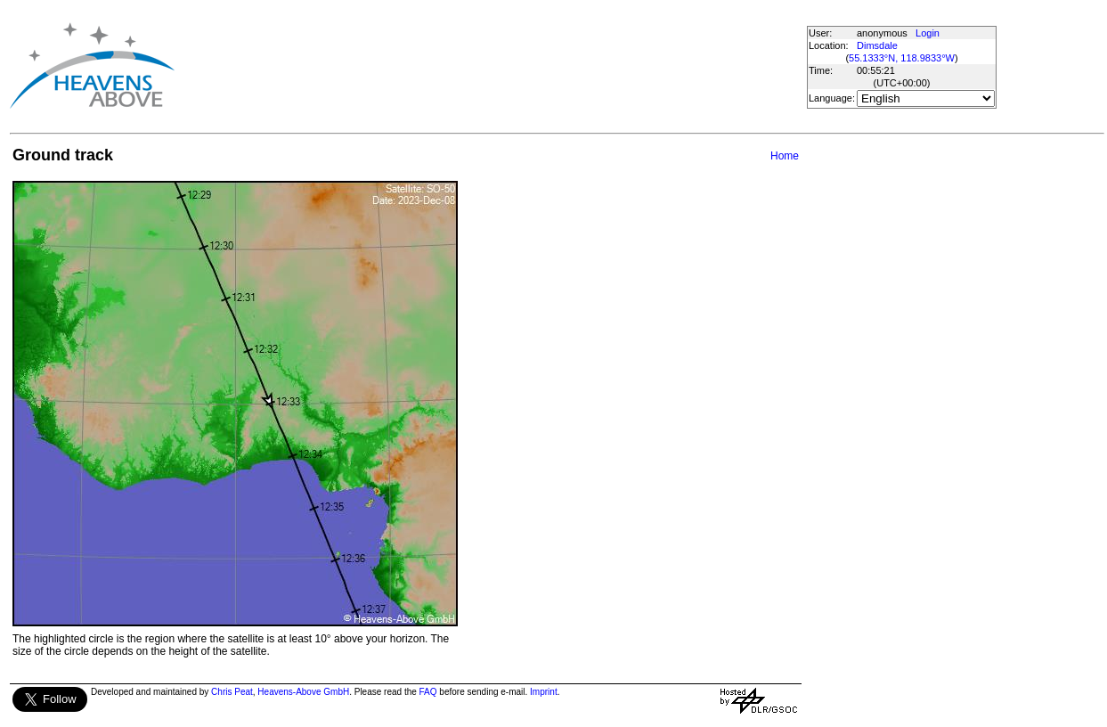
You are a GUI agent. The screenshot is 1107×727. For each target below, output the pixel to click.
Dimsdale (877, 45)
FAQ (428, 692)
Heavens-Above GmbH (303, 692)
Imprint (544, 692)
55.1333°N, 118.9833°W (902, 58)
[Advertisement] (496, 65)
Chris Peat (232, 692)
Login (928, 33)
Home (784, 156)
